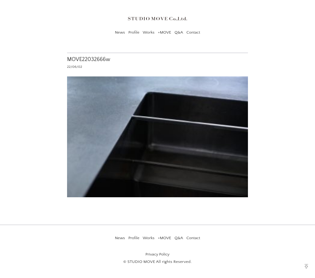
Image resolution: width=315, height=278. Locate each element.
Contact (193, 32)
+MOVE (164, 32)
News (120, 32)
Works (148, 32)
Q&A (178, 32)
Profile (133, 32)
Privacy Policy (157, 254)
